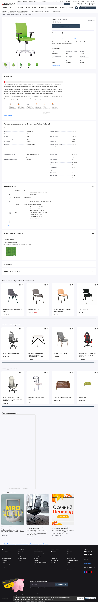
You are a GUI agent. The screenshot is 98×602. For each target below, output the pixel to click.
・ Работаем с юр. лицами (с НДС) (68, 38)
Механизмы (53, 551)
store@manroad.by (87, 563)
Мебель (41, 7)
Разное (52, 564)
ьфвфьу (46, 543)
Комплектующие (52, 7)
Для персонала (5, 553)
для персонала (19, 543)
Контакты (44, 1)
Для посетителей (5, 556)
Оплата (35, 1)
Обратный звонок (87, 556)
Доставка (31, 1)
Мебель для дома (38, 556)
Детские (3, 562)
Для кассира (20, 553)
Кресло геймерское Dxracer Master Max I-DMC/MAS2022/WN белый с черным (12, 399)
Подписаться (61, 584)
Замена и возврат (71, 558)
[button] (45, 67)
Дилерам (25, 1)
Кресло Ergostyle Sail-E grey (11, 353)
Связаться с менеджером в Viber (61, 26)
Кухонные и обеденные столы (41, 562)
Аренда (70, 7)
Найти (67, 3)
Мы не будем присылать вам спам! (38, 581)
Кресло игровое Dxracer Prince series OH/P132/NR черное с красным (87, 355)
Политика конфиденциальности (74, 566)
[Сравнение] (82, 3)
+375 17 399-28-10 (88, 554)
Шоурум (69, 562)
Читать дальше (8, 115)
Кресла (20, 7)
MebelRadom (90, 18)
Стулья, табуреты (31, 7)
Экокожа (53, 562)
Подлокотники (54, 558)
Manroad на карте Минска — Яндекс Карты (18, 488)
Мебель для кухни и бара (39, 553)
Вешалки (36, 560)
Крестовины (53, 553)
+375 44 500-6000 (78, 1)
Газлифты (53, 556)
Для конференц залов (6, 558)
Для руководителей (6, 551)
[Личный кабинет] (78, 3)
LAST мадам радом (33, 543)
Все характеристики (56, 65)
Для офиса (20, 551)
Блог (40, 1)
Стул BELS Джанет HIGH (60, 353)
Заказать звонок (88, 7)
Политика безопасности (72, 560)
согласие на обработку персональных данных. (57, 587)
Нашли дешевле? (90, 21)
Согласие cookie (24, 599)
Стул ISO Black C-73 (33, 309)
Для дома (20, 556)
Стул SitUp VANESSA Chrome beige (36, 398)
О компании (19, 1)
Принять (81, 598)
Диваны (36, 558)
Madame (13, 543)
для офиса (25, 543)
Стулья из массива (22, 558)
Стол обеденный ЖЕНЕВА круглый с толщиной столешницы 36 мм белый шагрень (35, 355)
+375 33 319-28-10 (88, 553)
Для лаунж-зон (5, 560)
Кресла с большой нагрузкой (8, 564)
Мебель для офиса (38, 551)
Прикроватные (37, 564)
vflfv (43, 543)
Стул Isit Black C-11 (84, 309)
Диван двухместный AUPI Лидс (62, 397)
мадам (40, 543)
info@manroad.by (91, 1)
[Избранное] (85, 3)
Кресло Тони (82, 397)
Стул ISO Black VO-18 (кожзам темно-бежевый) (62, 310)
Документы (69, 569)
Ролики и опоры (54, 560)
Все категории (7, 7)
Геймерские (4, 566)
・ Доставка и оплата (56, 38)
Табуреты (20, 560)
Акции (62, 7)
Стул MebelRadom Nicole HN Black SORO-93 (12, 310)
